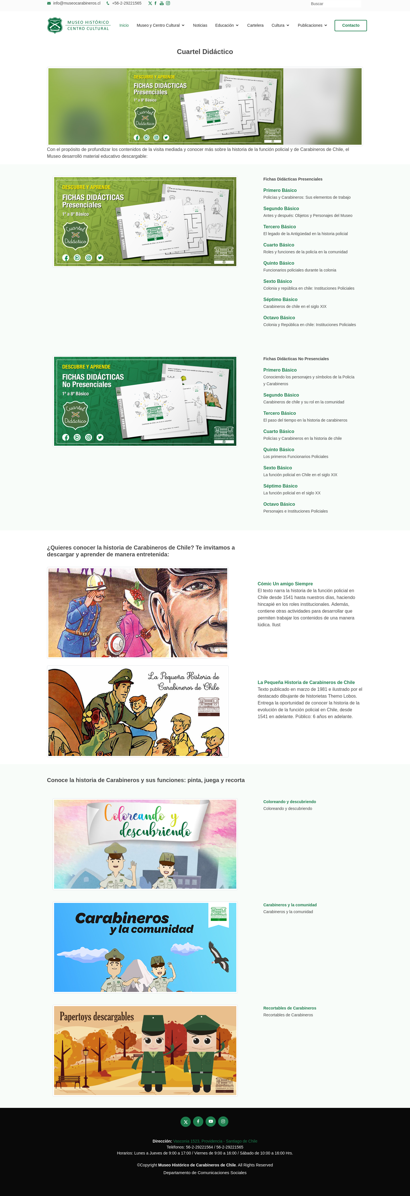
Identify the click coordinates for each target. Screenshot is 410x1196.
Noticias (200, 25)
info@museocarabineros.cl (77, 3)
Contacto (351, 25)
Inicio (124, 25)
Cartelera (255, 25)
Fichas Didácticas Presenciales (293, 179)
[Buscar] (335, 3)
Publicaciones (310, 25)
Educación (224, 25)
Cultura (278, 25)
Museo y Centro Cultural (158, 25)
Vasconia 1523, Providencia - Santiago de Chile (215, 1141)
